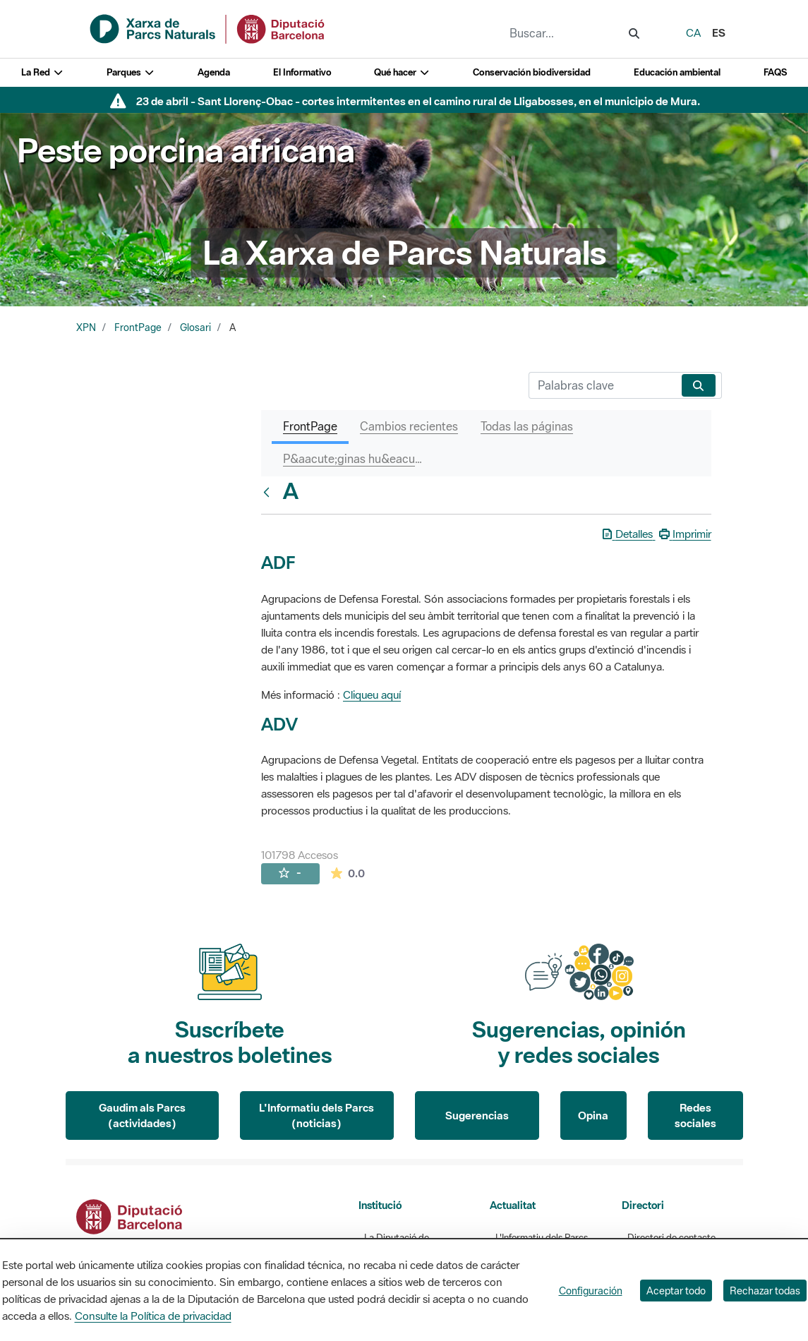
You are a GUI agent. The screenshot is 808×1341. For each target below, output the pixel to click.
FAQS (775, 72)
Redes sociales (695, 1115)
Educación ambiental (677, 72)
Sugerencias (477, 1115)
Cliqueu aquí (372, 694)
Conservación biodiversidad (532, 72)
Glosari (195, 327)
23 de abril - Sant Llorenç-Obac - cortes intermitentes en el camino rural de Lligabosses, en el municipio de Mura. (418, 101)
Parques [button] (131, 72)
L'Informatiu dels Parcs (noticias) (316, 1115)
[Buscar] (602, 385)
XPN (86, 327)
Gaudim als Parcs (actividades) (142, 1115)
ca (693, 32)
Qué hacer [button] (402, 72)
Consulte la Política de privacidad (153, 1316)
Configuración (590, 1290)
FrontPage (138, 327)
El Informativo (302, 72)
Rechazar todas (765, 1290)
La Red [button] (42, 72)
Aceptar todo (676, 1290)
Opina (593, 1115)
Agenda (214, 72)
